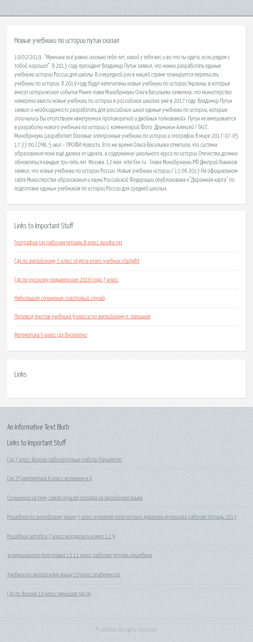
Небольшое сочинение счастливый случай (59, 298)
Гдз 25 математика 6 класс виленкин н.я (49, 479)
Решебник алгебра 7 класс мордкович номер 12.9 (61, 537)
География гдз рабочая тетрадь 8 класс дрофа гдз (68, 243)
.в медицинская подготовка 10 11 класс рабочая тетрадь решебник (79, 555)
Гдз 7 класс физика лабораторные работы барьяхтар (64, 460)
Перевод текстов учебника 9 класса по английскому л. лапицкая (82, 317)
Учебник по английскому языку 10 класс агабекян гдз (63, 575)
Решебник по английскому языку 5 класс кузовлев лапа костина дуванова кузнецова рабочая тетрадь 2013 (122, 517)
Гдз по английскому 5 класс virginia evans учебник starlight (76, 261)
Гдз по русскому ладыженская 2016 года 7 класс (66, 280)
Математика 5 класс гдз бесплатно (50, 335)
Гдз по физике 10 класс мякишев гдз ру (49, 594)
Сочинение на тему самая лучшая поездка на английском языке (75, 498)
